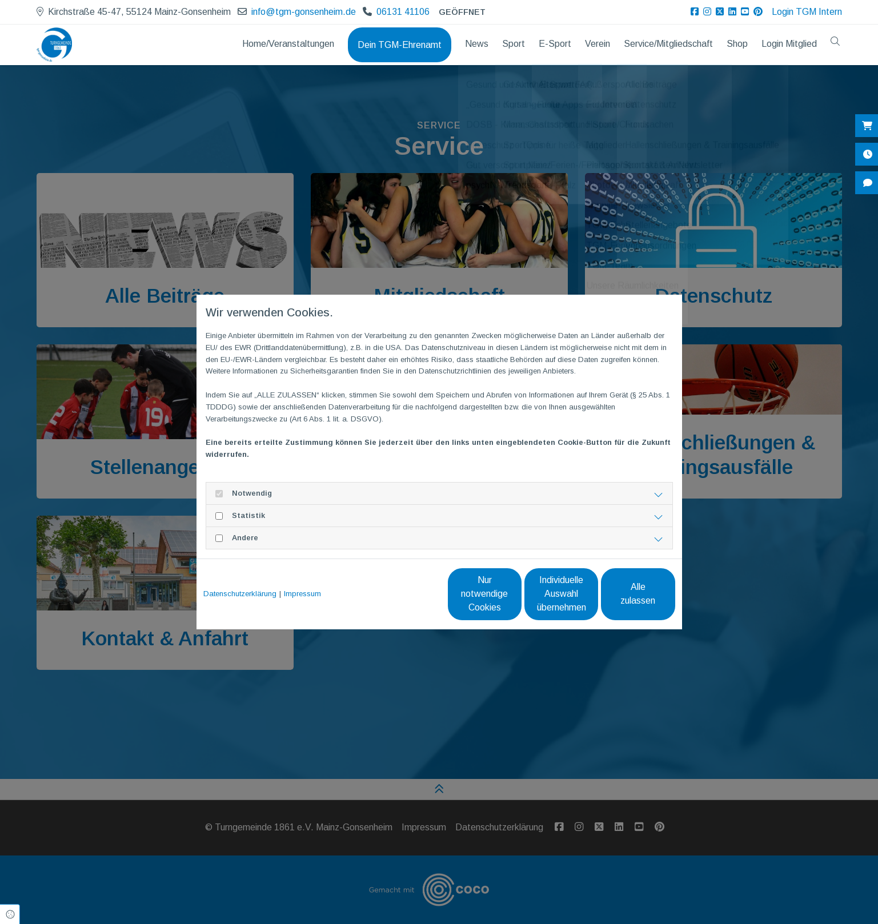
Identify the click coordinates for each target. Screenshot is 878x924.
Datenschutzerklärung (239, 593)
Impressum (302, 593)
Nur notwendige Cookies (405, 593)
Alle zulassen (622, 593)
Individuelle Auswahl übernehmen (514, 593)
